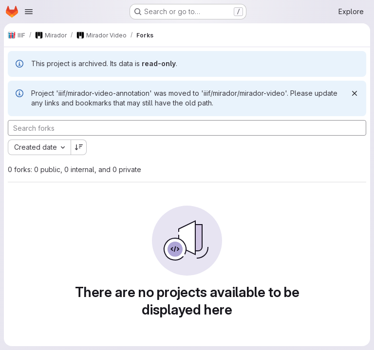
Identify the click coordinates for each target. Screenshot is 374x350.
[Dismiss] (354, 93)
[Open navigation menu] (29, 11)
